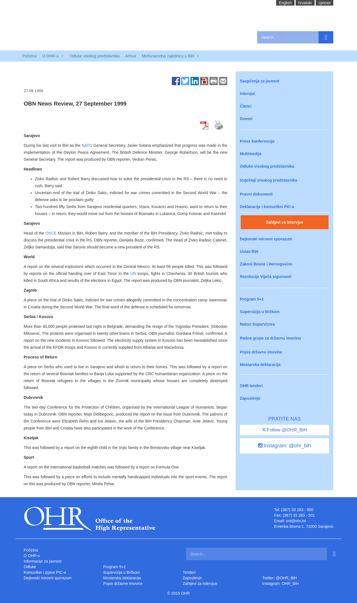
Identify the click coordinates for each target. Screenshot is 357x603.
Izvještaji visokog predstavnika (268, 180)
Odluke (30, 567)
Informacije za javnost (42, 561)
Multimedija (250, 154)
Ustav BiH (249, 251)
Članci (246, 106)
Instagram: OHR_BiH (280, 583)
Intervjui (247, 93)
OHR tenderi (251, 386)
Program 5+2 (252, 299)
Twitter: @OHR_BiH (279, 578)
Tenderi (189, 572)
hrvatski (305, 3)
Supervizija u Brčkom (259, 311)
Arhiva (130, 56)
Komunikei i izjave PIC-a (45, 572)
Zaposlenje (250, 398)
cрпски (325, 3)
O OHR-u (32, 555)
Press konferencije (257, 141)
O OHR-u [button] (53, 56)
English (285, 3)
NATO (87, 145)
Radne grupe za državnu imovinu (270, 338)
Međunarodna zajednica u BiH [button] (171, 56)
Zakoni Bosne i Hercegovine (266, 264)
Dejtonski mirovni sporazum (266, 239)
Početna (29, 56)
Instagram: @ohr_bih (284, 445)
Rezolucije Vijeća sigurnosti (265, 276)
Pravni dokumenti (256, 194)
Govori (246, 118)
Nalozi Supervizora (257, 324)
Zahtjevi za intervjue (284, 222)
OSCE (51, 233)
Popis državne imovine (261, 352)
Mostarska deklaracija (260, 364)
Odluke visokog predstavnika (95, 56)
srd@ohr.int (296, 521)
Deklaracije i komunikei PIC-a (267, 206)
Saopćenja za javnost (259, 81)
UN (133, 273)
